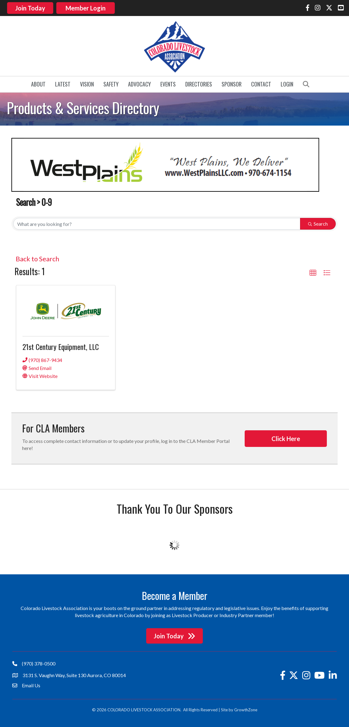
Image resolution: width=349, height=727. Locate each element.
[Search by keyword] (156, 223)
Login (287, 83)
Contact (261, 83)
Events (168, 83)
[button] (313, 272)
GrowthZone (245, 708)
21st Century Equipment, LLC (60, 345)
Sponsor (232, 83)
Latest (62, 83)
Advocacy (139, 83)
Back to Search (37, 258)
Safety (110, 83)
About (38, 83)
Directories (198, 83)
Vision (87, 83)
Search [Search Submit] (318, 223)
